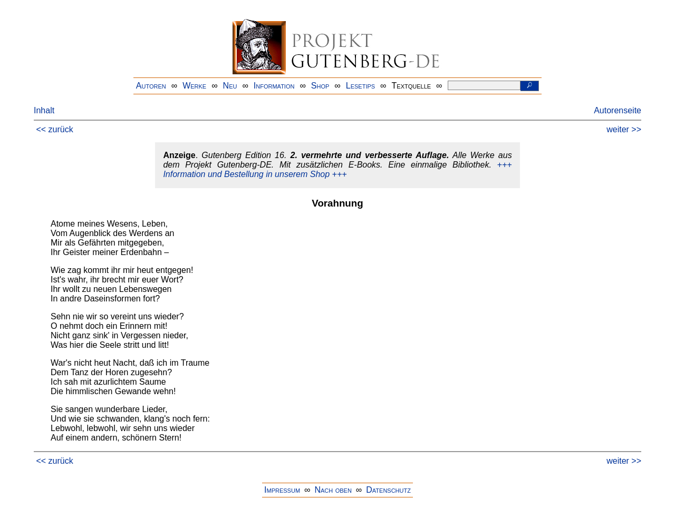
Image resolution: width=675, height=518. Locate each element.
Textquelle (411, 85)
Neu (230, 85)
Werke (194, 85)
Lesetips (360, 85)
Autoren (151, 85)
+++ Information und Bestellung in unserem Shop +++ (337, 169)
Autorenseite (617, 110)
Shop (320, 85)
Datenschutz (388, 489)
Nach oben (332, 489)
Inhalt (44, 110)
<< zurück (54, 129)
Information (274, 85)
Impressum (282, 489)
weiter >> (623, 129)
